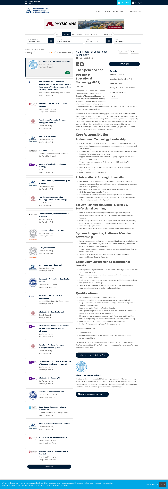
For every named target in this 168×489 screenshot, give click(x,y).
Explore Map (77, 34)
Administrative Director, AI (49, 378)
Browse (66, 34)
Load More (49, 466)
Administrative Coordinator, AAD (51, 312)
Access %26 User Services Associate (53, 437)
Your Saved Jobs (106, 34)
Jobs (107, 11)
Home (99, 11)
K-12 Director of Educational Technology (55, 61)
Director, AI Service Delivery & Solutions (54, 423)
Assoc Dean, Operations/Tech (50, 265)
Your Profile (120, 11)
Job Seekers (123, 2)
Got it (163, 484)
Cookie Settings (152, 484)
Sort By (29, 53)
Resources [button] (135, 11)
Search (58, 34)
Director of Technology (48, 136)
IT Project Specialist (47, 247)
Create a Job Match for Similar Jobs (93, 355)
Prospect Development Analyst (51, 230)
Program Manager (46, 150)
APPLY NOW (124, 64)
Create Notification (64, 53)
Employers (137, 2)
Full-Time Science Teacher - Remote (53, 392)
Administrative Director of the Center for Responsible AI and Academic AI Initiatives (55, 328)
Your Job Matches (91, 34)
